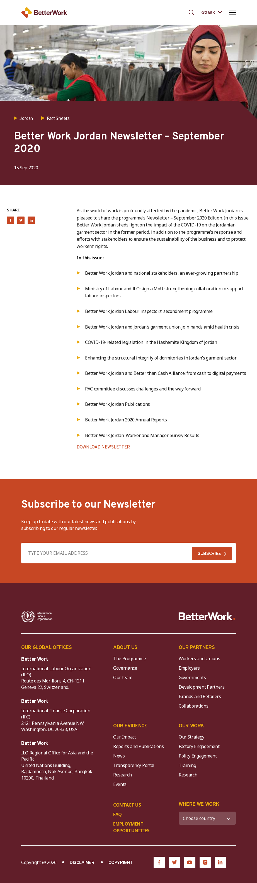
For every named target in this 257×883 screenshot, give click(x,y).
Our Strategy (191, 737)
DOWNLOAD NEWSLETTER (103, 447)
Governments (192, 677)
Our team (122, 677)
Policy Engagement (199, 756)
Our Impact (124, 737)
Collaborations (193, 706)
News (119, 756)
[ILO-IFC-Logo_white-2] (37, 616)
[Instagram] (205, 862)
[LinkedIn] (220, 862)
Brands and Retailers (200, 696)
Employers (189, 668)
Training (187, 765)
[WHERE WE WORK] (207, 818)
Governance (125, 668)
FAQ (117, 814)
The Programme (129, 658)
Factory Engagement (199, 746)
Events (120, 784)
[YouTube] (189, 862)
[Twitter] (174, 862)
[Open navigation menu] (232, 12)
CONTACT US (127, 805)
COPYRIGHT (120, 863)
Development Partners (202, 687)
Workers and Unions (199, 658)
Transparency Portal (133, 765)
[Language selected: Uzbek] (211, 12)
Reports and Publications (138, 746)
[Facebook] (159, 862)
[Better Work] (207, 616)
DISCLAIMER (82, 863)
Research (122, 775)
